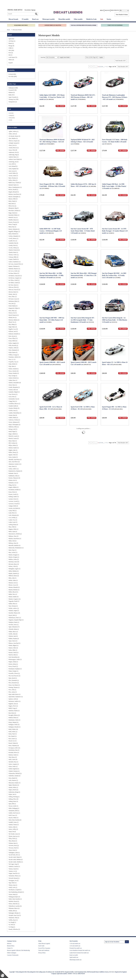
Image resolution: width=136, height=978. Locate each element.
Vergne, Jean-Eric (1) (14, 873)
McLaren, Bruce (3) (14, 564)
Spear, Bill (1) (12, 803)
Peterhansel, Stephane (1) (15, 669)
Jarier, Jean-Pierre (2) (14, 461)
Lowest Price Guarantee (44, 948)
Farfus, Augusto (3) (14, 343)
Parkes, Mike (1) (13, 650)
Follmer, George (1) (14, 355)
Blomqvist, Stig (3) (13, 208)
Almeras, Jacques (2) (14, 140)
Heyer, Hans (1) (13, 441)
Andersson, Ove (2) (14, 152)
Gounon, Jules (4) (13, 389)
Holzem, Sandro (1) (14, 448)
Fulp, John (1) (12, 366)
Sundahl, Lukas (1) (13, 822)
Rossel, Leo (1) (12, 741)
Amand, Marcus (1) (14, 147)
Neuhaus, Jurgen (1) (14, 610)
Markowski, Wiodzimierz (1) (16, 548)
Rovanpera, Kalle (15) (14, 748)
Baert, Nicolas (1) (13, 178)
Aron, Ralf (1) (12, 164)
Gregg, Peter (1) (13, 401)
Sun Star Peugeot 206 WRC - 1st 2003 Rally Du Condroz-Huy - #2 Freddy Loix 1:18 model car (114, 275)
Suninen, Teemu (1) (14, 824)
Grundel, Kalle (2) (13, 406)
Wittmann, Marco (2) (14, 908)
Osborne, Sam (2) (13, 636)
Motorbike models (64, 19)
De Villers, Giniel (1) (14, 280)
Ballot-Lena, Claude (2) (15, 182)
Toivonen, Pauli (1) (13, 848)
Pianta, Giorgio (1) (13, 671)
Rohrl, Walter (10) (13, 729)
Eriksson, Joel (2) (13, 331)
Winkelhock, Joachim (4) (15, 906)
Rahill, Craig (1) (13, 708)
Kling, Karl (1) (12, 485)
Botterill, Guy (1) (13, 217)
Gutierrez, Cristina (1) (14, 420)
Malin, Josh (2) (12, 541)
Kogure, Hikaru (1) (13, 487)
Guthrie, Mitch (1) (13, 417)
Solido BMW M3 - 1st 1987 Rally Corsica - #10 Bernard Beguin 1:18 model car (51, 231)
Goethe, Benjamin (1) (14, 387)
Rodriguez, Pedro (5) (14, 724)
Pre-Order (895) (13, 76)
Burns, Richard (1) (13, 233)
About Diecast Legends (44, 943)
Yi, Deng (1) (12, 927)
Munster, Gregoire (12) (14, 599)
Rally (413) (11, 95)
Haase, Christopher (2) (14, 424)
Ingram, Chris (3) (13, 455)
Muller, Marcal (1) (13, 592)
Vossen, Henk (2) (13, 894)
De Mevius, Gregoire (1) (15, 278)
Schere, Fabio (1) (13, 766)
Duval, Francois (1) (14, 315)
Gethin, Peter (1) (13, 380)
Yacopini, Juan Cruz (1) (15, 915)
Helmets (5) (12, 92)
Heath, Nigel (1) (13, 431)
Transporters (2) (13, 102)
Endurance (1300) (13, 88)
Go (36, 14)
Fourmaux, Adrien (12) (14, 357)
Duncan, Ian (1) (13, 313)
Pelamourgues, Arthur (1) (15, 659)
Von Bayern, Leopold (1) (15, 889)
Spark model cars (74, 957)
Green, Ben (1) (12, 396)
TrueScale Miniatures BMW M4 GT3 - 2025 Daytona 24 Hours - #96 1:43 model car (83, 97)
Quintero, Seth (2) (13, 699)
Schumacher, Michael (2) (15, 773)
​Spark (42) (11, 38)
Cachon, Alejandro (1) (14, 236)
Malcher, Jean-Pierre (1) (15, 538)
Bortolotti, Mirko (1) (14, 215)
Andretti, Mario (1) (13, 157)
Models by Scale (91, 19)
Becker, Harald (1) (13, 189)
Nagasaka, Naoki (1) (14, 601)
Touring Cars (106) (13, 99)
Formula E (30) (12, 90)
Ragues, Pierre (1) (13, 706)
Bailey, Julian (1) (13, 180)
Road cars (35, 19)
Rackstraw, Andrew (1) (14, 701)
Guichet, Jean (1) (13, 410)
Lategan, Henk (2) (13, 506)
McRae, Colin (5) (13, 566)
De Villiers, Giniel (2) (14, 282)
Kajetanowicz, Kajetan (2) (15, 471)
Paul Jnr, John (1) (13, 655)
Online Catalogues (11, 952)
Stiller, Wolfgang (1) (14, 808)
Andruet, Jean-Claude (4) (15, 159)
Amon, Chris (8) (13, 150)
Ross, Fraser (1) (13, 738)
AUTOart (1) (12, 41)
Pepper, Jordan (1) (13, 661)
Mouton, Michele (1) (14, 589)
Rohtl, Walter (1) (13, 731)
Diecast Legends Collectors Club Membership (18, 950)
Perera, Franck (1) (13, 666)
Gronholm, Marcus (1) (14, 403)
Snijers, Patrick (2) (13, 789)
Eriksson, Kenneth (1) (14, 334)
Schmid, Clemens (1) (14, 771)
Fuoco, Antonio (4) (13, 371)
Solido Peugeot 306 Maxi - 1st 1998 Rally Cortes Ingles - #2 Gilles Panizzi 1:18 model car (114, 186)
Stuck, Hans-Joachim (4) (15, 820)
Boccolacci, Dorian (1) (14, 210)
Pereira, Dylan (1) (13, 664)
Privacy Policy (42, 952)
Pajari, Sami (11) (13, 641)
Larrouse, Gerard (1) (14, 501)
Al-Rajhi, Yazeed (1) (14, 143)
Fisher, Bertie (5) (13, 352)
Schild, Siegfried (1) (14, 769)
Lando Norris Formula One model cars (79, 952)
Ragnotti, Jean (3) (13, 703)
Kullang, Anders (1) (14, 496)
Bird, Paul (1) (12, 203)
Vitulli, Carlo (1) (13, 887)
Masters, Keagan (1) (14, 555)
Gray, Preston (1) (13, 394)
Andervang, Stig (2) (14, 154)
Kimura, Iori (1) (13, 480)
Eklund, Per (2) (12, 317)
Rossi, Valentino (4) (14, 745)
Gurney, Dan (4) (13, 415)
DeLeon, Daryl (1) (13, 292)
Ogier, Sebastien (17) (14, 627)
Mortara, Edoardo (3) (14, 587)
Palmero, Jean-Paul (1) (14, 643)
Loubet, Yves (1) (13, 520)
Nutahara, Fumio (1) (14, 622)
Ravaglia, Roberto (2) (14, 715)
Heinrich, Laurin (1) (14, 436)
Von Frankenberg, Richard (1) (16, 892)
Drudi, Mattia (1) (13, 306)
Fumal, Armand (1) (13, 368)
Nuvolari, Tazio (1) (13, 624)
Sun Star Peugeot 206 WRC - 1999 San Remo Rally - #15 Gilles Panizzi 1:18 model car (52, 320)
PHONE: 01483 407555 (15, 10)
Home (8, 29)
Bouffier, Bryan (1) (13, 220)
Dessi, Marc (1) (13, 296)
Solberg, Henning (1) (14, 796)
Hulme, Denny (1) (13, 452)
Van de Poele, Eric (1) (14, 855)
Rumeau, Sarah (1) (13, 755)
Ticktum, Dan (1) (13, 843)
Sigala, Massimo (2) (14, 785)
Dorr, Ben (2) (12, 303)
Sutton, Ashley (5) (13, 829)
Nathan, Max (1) (13, 603)
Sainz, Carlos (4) (13, 759)
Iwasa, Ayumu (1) (13, 457)
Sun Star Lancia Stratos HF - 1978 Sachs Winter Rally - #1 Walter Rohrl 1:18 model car (83, 231)
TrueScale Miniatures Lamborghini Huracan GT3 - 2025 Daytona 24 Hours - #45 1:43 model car (114, 97)
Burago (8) (11, 45)
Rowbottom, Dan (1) (14, 750)
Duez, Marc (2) (12, 310)
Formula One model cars (76, 948)
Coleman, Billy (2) (13, 257)
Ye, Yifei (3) (12, 924)
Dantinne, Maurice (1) (14, 268)
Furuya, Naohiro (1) (14, 373)
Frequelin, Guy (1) (13, 361)
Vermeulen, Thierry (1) (14, 876)
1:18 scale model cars (75, 943)
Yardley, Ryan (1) (13, 920)
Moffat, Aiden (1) (13, 580)
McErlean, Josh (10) (14, 562)
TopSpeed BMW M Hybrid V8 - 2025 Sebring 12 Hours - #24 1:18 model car (83, 142)
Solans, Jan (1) (12, 794)
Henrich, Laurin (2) (14, 438)
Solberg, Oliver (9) (13, 799)
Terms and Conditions (43, 950)
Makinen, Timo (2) (13, 536)
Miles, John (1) (12, 578)
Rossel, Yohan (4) (13, 743)
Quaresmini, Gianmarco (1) (16, 696)
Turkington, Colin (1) (14, 852)
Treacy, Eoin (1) (13, 850)
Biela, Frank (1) (13, 201)
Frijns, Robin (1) (13, 364)
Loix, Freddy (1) (13, 517)
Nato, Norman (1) (13, 606)
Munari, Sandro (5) (13, 596)
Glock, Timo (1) (13, 385)
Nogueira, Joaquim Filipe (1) (16, 620)
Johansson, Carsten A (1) (15, 464)
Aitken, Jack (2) (13, 134)
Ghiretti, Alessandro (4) (15, 382)
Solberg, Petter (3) (13, 801)
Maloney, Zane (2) (13, 543)
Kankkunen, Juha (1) (14, 475)
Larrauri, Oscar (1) (13, 499)
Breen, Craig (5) (13, 224)
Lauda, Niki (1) (12, 510)
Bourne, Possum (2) (14, 222)
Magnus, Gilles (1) (13, 529)
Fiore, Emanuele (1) (14, 350)
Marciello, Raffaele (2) (14, 545)
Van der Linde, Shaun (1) (15, 857)
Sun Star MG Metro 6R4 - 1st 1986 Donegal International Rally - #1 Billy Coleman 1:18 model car (52, 275)
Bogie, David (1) (13, 213)
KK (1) (10, 55)
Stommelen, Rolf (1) (14, 810)
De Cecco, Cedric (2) (14, 271)
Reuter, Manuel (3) (13, 722)
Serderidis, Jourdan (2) (14, 775)
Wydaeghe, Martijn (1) (14, 913)
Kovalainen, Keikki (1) (14, 489)
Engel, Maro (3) (13, 327)
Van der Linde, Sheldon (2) (15, 859)
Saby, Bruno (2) (13, 757)
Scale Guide (41, 945)
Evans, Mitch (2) (13, 341)
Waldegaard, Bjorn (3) (14, 897)
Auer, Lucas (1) (13, 171)
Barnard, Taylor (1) (13, 185)
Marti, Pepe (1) (12, 550)
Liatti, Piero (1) (12, 513)
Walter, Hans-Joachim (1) (15, 899)
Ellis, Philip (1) (12, 324)
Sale (101, 19)
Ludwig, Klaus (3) (13, 524)
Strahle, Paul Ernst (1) (14, 813)
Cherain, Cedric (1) (13, 254)
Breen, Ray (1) (12, 227)
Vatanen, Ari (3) (13, 871)
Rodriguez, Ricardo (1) (14, 727)
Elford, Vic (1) (12, 322)
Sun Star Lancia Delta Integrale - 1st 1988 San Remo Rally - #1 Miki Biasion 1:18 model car (114, 320)
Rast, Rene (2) (12, 713)
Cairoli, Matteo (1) (13, 238)
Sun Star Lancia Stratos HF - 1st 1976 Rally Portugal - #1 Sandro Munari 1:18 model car (115, 231)
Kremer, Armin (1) (13, 494)
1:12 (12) (11, 113)
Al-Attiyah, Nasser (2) (14, 136)
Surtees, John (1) (13, 827)
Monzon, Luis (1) (13, 583)
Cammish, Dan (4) (13, 243)
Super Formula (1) (13, 97)
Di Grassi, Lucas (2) (14, 299)
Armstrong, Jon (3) (13, 161)
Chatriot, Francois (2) (14, 250)
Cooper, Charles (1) (14, 259)
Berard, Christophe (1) (14, 196)
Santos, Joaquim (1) (14, 764)
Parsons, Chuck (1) (13, 652)
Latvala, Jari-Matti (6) (14, 508)
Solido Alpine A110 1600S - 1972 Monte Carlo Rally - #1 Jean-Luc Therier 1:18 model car (52, 97)
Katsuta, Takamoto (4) (14, 478)
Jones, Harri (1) (13, 466)
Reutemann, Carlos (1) (14, 720)
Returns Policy (10, 945)
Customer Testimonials (12, 955)
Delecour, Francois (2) (14, 289)
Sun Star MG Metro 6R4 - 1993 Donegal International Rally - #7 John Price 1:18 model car (83, 275)
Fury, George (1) (13, 375)
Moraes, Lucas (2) (13, 585)
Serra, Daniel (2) (13, 778)
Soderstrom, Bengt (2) (14, 792)
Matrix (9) (11, 59)
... (103, 66)
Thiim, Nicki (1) (13, 838)
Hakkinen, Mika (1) (14, 427)
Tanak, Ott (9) (12, 831)
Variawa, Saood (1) (13, 869)
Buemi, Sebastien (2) (14, 229)
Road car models (74, 955)
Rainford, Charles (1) (14, 710)
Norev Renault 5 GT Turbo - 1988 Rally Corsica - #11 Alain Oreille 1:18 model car (114, 142)
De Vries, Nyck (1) (13, 285)
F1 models (25, 19)
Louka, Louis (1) (13, 522)
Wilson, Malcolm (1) (14, 903)
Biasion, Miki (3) (13, 199)
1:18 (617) (11, 115)
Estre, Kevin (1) (13, 336)
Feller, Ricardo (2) (13, 345)
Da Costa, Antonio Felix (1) (16, 264)
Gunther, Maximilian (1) (15, 413)
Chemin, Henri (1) (13, 252)
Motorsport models (48, 19)
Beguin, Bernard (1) (14, 192)
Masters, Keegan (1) (14, 557)
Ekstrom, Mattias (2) (14, 320)
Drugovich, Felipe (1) (14, 308)
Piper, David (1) (13, 678)
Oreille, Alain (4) (13, 634)
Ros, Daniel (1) (12, 736)
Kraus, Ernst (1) (13, 492)
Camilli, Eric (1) (13, 241)
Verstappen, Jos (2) (13, 880)
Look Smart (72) (13, 57)
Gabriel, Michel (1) (13, 378)
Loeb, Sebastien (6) (14, 515)
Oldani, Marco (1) (13, 631)
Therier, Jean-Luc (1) (14, 836)
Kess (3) (11, 52)
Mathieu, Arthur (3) (14, 559)
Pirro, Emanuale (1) (14, 680)
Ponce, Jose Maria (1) (14, 685)
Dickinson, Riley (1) (14, 301)
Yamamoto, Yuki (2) (14, 917)
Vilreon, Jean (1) (13, 885)
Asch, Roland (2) (13, 166)
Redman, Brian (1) (13, 717)
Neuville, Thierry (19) (14, 613)
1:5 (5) (10, 120)
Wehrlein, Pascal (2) (14, 901)
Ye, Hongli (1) (12, 922)
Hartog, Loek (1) (13, 429)
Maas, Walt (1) (12, 527)
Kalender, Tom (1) (13, 473)
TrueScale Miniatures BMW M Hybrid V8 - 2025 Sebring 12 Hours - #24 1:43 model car (52, 142)
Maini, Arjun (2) (13, 531)
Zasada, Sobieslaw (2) (14, 929)
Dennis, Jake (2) (13, 294)
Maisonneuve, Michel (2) (15, 534)
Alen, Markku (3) (13, 138)
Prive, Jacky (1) (13, 692)
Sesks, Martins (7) (13, 780)
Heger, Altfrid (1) (13, 434)
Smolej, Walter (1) (13, 787)
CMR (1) (11, 48)
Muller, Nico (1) (13, 594)
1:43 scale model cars (75, 945)
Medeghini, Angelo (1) (14, 568)
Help (102, 10)
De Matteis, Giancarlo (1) (15, 275)
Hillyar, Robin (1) (13, 445)
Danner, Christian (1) (14, 266)
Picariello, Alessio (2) (14, 673)
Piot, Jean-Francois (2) (14, 676)
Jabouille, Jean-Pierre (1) (15, 459)
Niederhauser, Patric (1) (15, 617)
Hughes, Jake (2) (13, 450)
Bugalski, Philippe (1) (14, 231)
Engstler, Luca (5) (13, 329)
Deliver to (115, 10)
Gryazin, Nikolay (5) (14, 408)
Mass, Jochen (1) (13, 552)
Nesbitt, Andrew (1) (14, 608)
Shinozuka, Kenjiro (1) (14, 783)
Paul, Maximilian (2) (14, 657)
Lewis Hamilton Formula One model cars (80, 950)
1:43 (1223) (12, 117)
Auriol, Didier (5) (13, 173)
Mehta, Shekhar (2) (13, 571)
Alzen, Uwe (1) (12, 145)
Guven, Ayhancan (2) (14, 422)
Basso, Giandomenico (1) (15, 187)
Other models (78, 19)
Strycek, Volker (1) (13, 817)
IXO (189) (11, 50)
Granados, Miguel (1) (14, 392)
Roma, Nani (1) (13, 734)
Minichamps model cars (75, 959)
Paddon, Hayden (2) (14, 638)
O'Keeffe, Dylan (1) (14, 629)
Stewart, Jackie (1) (13, 806)
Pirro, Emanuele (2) (14, 682)
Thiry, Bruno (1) (13, 841)
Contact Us (10, 948)
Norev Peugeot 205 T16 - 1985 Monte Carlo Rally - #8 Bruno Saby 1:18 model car (52, 186)
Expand (11, 62)
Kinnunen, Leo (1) (13, 482)
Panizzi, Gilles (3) (13, 648)
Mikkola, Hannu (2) (14, 575)
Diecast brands (13, 19)
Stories (109, 19)
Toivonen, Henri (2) (14, 845)
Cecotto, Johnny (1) (14, 248)
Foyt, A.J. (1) (12, 359)
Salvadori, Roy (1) (13, 762)
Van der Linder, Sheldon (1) (16, 862)
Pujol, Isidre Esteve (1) (14, 694)
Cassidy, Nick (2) (13, 245)
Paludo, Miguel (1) (13, 645)
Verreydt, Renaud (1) (14, 878)
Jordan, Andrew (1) (13, 469)
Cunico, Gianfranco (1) (15, 261)
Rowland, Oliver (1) (14, 752)
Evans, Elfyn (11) (13, 338)
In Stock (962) (12, 74)
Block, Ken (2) (12, 206)
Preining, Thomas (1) (14, 687)
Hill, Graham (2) (13, 443)
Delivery (9, 943)
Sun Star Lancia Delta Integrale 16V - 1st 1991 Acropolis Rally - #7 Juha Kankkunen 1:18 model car (83, 320)
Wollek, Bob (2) (13, 910)
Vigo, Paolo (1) (12, 882)
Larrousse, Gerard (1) (14, 503)
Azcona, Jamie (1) (13, 175)
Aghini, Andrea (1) (13, 131)
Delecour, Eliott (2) (13, 287)
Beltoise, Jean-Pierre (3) (15, 194)
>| (106, 66)
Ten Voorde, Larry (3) (14, 834)
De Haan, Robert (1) (14, 273)
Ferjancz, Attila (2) (13, 347)
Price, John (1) (12, 689)
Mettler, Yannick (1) (14, 573)
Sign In (107, 10)
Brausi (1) (11, 43)
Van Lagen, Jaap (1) (14, 864)
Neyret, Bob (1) (13, 615)
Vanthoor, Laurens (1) (14, 866)
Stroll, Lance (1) (13, 815)
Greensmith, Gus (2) (14, 399)
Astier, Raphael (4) (13, 168)
